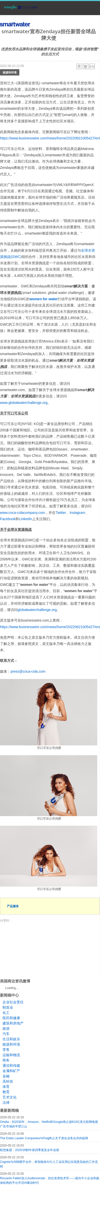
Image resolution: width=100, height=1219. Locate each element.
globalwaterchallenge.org (37, 610)
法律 (6, 1102)
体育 (6, 1087)
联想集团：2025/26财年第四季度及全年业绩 (29, 1150)
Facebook (7, 519)
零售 (6, 1050)
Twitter (61, 513)
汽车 (6, 1034)
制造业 (8, 1007)
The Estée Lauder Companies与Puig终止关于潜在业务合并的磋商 (44, 1138)
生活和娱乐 (11, 1039)
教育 (6, 1092)
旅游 (6, 1028)
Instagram (77, 513)
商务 (6, 1060)
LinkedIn (25, 519)
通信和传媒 (11, 1065)
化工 (6, 1013)
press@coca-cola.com (28, 671)
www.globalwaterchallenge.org (23, 403)
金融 (6, 1076)
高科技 (8, 1081)
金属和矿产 (11, 1071)
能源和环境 (10, 72)
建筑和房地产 (13, 1023)
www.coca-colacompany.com (22, 513)
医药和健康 (11, 1018)
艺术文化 (10, 1097)
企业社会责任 (13, 1002)
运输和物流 (11, 1055)
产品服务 (13, 906)
